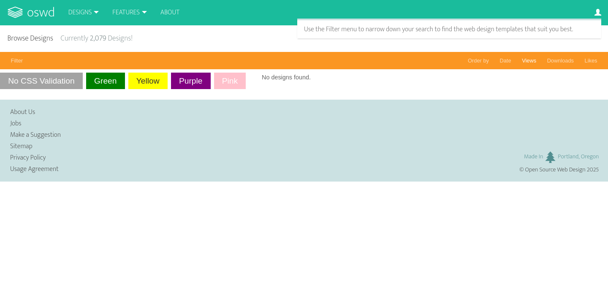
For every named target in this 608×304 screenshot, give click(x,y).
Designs (80, 12)
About (169, 12)
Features (126, 12)
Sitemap (21, 146)
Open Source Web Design (555, 170)
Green (105, 80)
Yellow (148, 80)
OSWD (41, 12)
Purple (190, 80)
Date (505, 60)
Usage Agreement (34, 169)
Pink (230, 80)
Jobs (16, 123)
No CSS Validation (41, 80)
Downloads (560, 60)
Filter (17, 60)
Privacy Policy (28, 157)
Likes (591, 60)
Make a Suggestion (35, 135)
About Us (22, 112)
